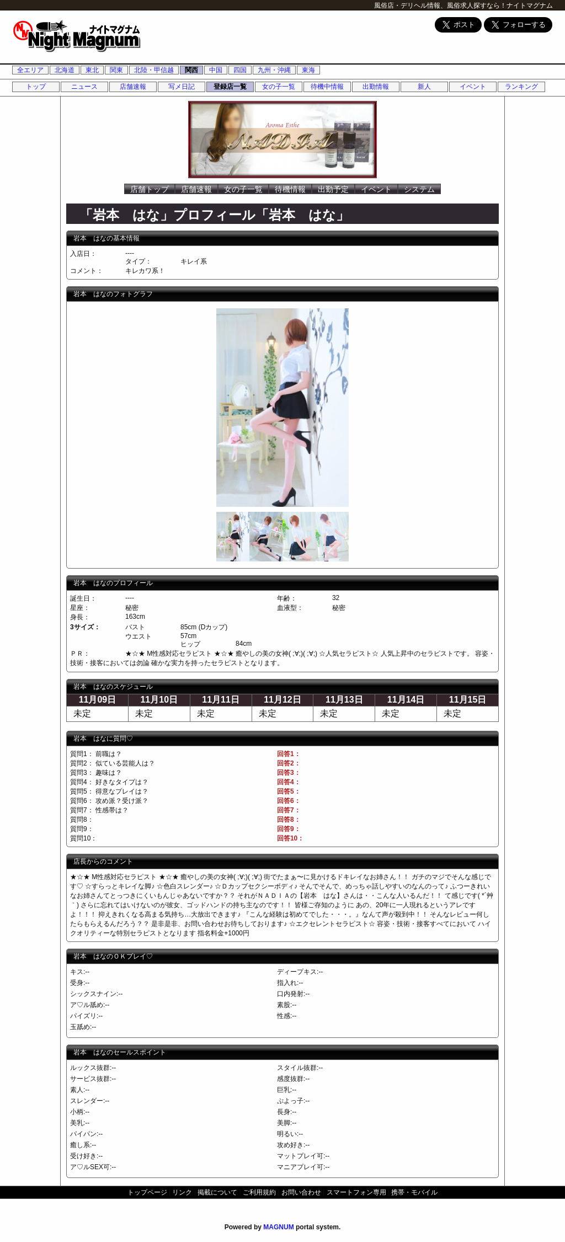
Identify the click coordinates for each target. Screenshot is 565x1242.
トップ (36, 86)
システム (419, 189)
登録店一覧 (230, 86)
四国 (240, 70)
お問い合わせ (301, 1192)
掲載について (217, 1192)
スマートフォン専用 (356, 1192)
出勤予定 (333, 189)
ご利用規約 (259, 1192)
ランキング (521, 86)
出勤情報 (376, 86)
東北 (92, 70)
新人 (424, 86)
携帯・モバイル (414, 1192)
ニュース (84, 86)
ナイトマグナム (530, 5)
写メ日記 (181, 86)
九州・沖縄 (274, 70)
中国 (215, 70)
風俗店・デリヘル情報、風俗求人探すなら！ (440, 5)
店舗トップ (149, 189)
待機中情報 (327, 86)
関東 (116, 70)
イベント (473, 86)
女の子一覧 (278, 86)
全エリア (30, 70)
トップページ (147, 1192)
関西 (191, 70)
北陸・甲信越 (154, 70)
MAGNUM (278, 1227)
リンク (182, 1192)
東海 (308, 70)
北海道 (64, 70)
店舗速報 (133, 86)
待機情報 (290, 189)
